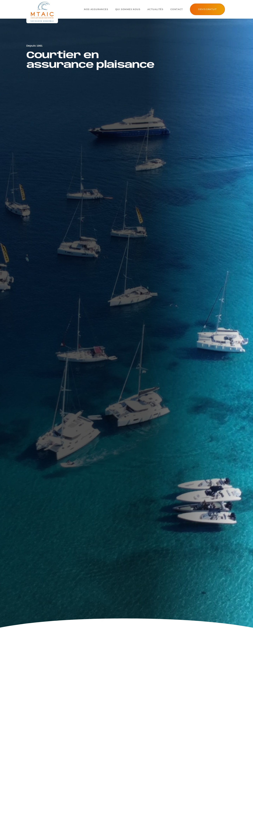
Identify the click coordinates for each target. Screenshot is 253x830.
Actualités (155, 9)
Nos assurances (96, 9)
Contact (176, 9)
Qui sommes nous (127, 9)
